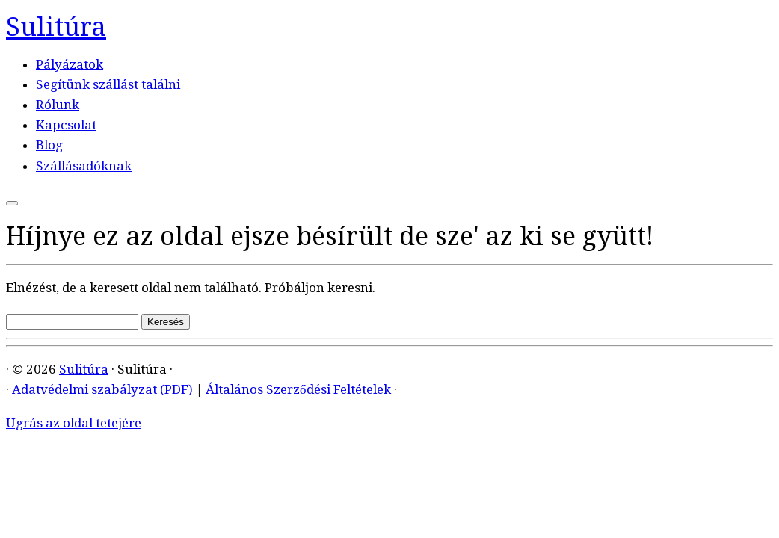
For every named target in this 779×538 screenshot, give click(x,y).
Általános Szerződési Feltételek (298, 389)
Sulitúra (56, 27)
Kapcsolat (66, 124)
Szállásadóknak (84, 165)
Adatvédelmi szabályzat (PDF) (102, 389)
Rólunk (57, 104)
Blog (49, 144)
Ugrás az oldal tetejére (73, 422)
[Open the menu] (12, 203)
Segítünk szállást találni (108, 84)
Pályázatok (69, 64)
